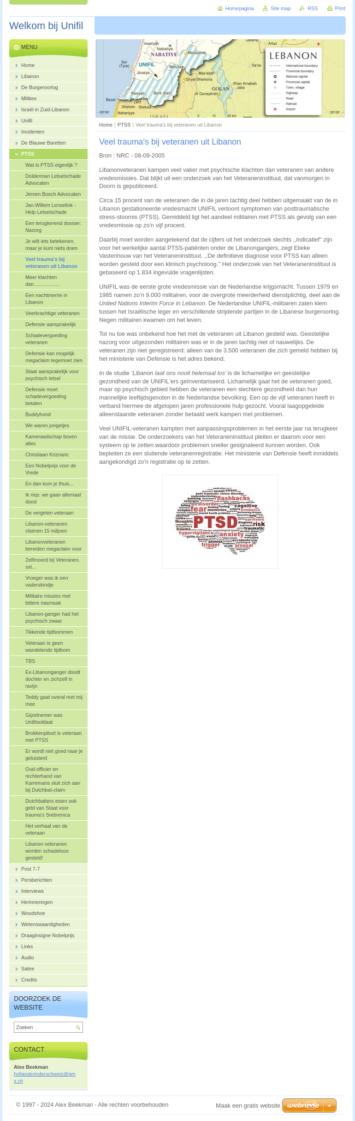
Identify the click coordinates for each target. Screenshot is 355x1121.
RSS (313, 8)
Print (340, 8)
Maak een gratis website (248, 1105)
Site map (280, 8)
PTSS (124, 124)
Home (105, 124)
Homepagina (239, 8)
